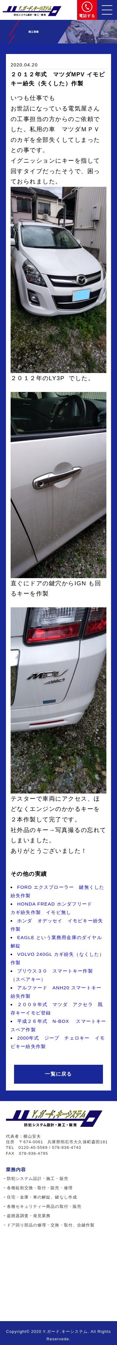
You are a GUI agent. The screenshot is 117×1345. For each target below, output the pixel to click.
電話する (87, 16)
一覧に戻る (58, 1074)
